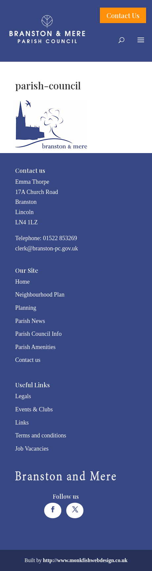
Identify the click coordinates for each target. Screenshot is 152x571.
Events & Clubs (34, 409)
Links (22, 422)
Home (22, 281)
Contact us (28, 360)
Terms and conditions (40, 435)
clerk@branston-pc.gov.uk (46, 248)
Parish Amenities (35, 347)
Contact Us (122, 15)
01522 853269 (60, 238)
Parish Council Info (38, 334)
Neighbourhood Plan (39, 294)
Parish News (30, 321)
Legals (23, 396)
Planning (25, 307)
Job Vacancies (31, 448)
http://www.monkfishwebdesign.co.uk (85, 560)
